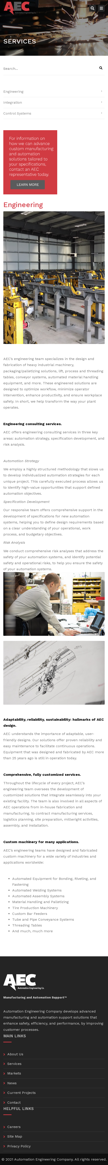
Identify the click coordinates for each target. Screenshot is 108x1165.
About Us (15, 1054)
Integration (12, 102)
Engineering (13, 91)
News (12, 1083)
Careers (14, 1127)
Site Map (14, 1136)
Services (14, 1064)
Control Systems (17, 113)
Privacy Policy (19, 1146)
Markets (14, 1073)
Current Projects (21, 1093)
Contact (14, 1102)
